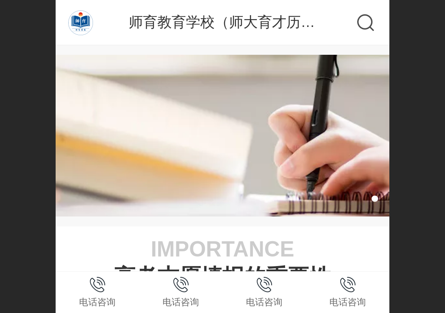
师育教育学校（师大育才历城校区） (243, 22)
